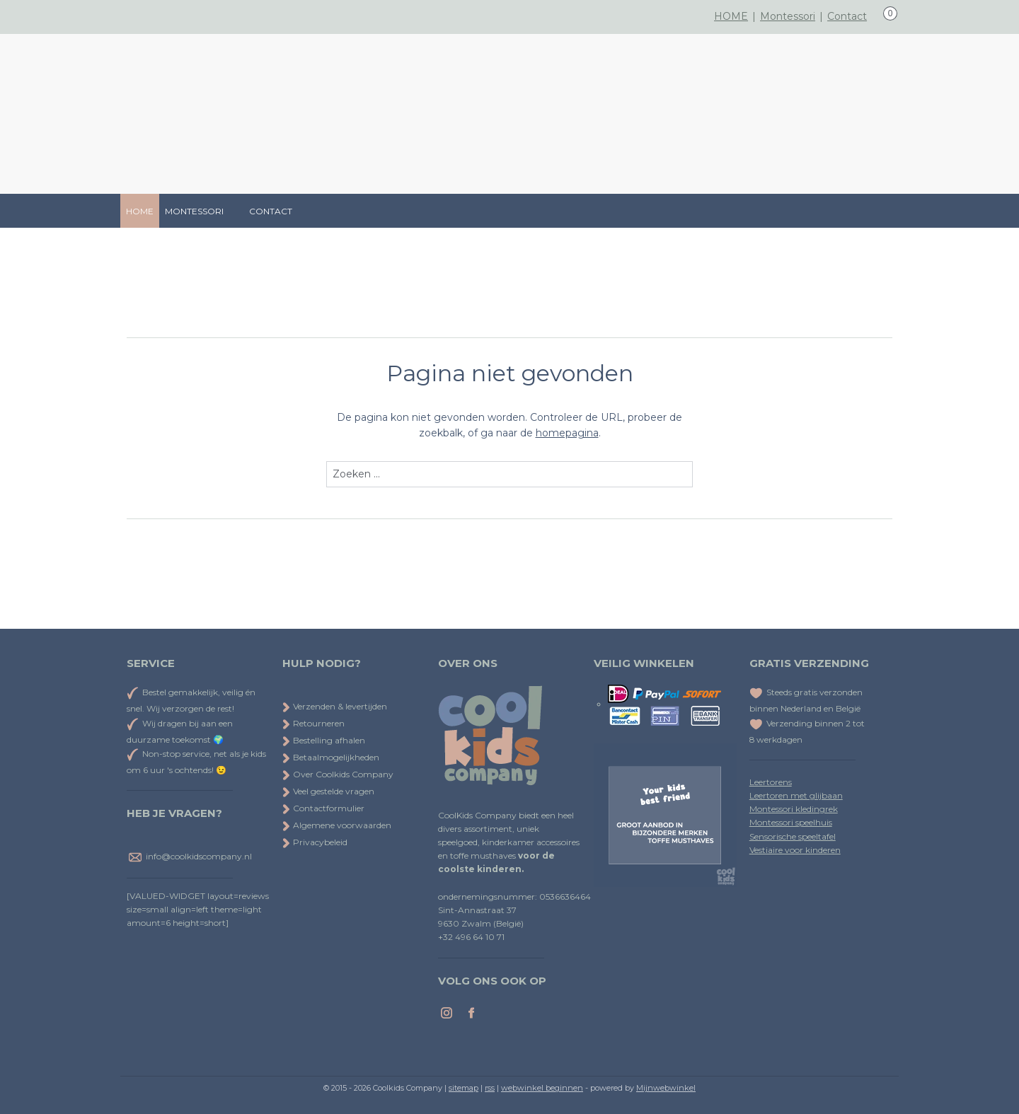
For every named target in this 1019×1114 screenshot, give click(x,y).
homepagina (567, 433)
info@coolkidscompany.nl (199, 856)
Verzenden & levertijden (340, 706)
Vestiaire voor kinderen (795, 850)
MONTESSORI (201, 210)
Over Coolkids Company (337, 774)
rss (490, 1088)
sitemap (463, 1088)
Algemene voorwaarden (336, 825)
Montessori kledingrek (793, 808)
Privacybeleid (314, 842)
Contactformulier (323, 808)
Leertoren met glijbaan (796, 795)
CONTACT (270, 211)
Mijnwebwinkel (666, 1088)
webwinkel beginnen (542, 1088)
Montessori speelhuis (790, 822)
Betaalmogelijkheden (330, 757)
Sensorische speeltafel (792, 836)
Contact (847, 16)
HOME (731, 16)
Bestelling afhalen (323, 740)
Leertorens (770, 782)
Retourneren (313, 723)
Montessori (787, 16)
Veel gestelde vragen (328, 791)
